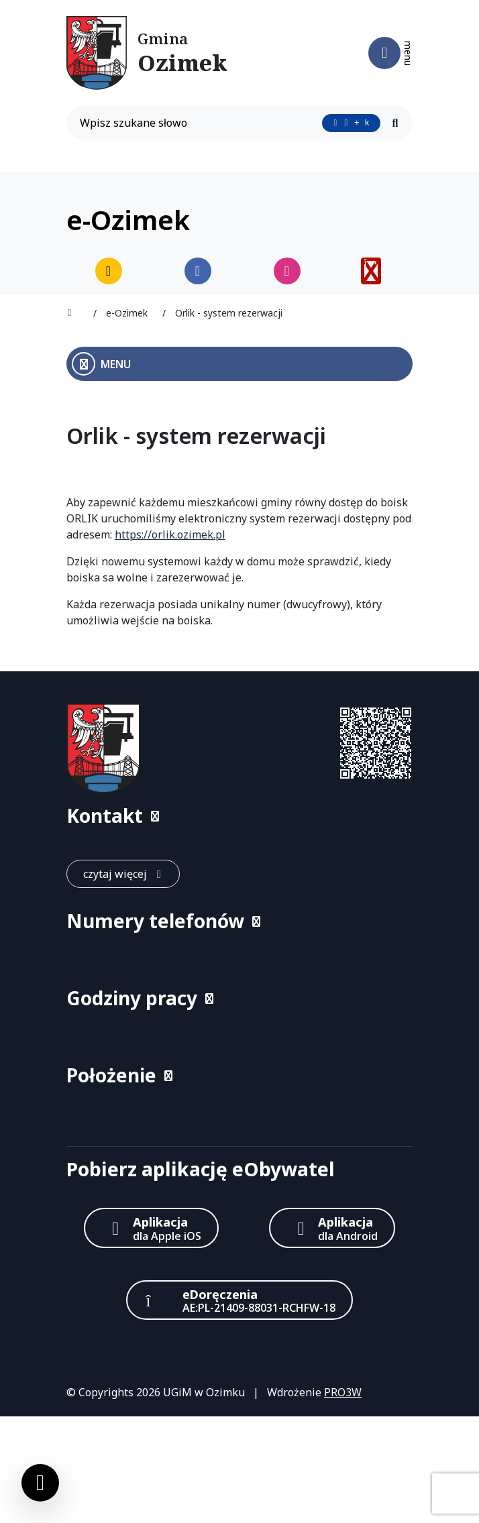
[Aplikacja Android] (332, 1227)
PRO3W (343, 1392)
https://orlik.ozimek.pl (170, 534)
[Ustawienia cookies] (40, 1483)
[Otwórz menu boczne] (239, 364)
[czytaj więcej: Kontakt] (123, 874)
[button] (239, 816)
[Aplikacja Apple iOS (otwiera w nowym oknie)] (151, 1227)
